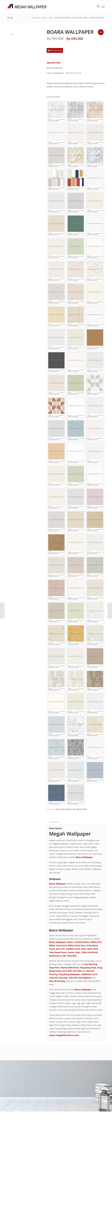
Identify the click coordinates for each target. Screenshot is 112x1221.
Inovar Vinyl (74, 952)
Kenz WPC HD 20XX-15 (74, 971)
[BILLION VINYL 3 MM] (2, 610)
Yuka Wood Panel (58, 952)
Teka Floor (54, 967)
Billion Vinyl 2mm (58, 945)
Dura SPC (60, 948)
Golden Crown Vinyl (76, 948)
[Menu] (103, 7)
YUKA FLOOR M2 (89, 952)
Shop (10, 17)
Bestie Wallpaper (57, 942)
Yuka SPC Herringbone (79, 977)
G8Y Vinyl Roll (69, 955)
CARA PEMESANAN (51, 1082)
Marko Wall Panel (70, 967)
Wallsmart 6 (55, 955)
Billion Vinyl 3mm (77, 945)
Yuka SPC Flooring (58, 977)
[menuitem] (97, 6)
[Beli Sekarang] (55, 50)
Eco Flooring (91, 964)
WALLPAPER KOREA (80, 809)
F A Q (44, 1086)
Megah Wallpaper (70, 833)
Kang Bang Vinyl (88, 967)
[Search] (97, 6)
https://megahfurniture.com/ (64, 1035)
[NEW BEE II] (109, 610)
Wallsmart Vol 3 (89, 974)
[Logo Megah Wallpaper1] (27, 6)
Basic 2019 (92, 948)
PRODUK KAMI (48, 1089)
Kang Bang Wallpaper (69, 974)
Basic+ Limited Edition (78, 942)
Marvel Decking (57, 981)
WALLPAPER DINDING (64, 809)
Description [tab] (54, 822)
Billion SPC (96, 942)
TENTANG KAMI (49, 1079)
